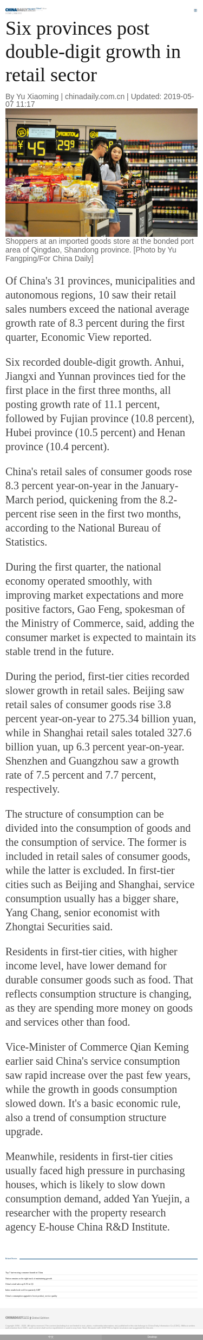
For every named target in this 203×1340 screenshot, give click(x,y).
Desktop (152, 1337)
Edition (41, 9)
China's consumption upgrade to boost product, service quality (31, 1296)
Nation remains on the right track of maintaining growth (28, 1279)
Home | (9, 13)
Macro (18, 13)
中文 (51, 1337)
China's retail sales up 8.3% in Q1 (19, 1284)
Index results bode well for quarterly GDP (22, 1290)
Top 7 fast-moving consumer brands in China (24, 1273)
